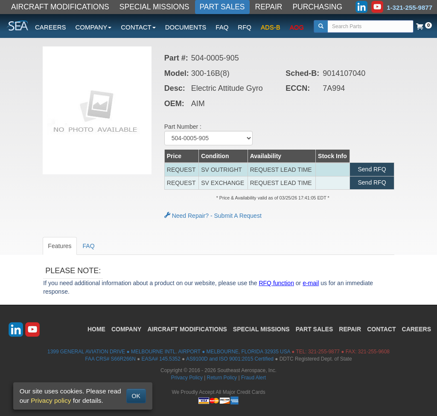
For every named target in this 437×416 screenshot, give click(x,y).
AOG (297, 27)
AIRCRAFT (187, 329)
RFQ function (276, 283)
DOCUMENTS (186, 27)
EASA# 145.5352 (161, 359)
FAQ (222, 27)
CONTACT (381, 329)
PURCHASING (317, 7)
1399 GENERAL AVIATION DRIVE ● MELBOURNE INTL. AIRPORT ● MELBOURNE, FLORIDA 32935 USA (168, 352)
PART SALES (222, 7)
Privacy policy (51, 400)
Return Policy (222, 378)
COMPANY (126, 329)
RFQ (244, 27)
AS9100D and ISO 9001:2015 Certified (230, 359)
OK (136, 396)
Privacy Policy (187, 378)
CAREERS (50, 27)
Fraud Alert (253, 378)
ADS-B (270, 27)
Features (59, 246)
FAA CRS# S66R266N (110, 359)
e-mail (311, 283)
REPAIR (269, 7)
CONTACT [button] (138, 27)
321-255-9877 (324, 352)
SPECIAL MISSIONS (154, 7)
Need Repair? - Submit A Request (213, 215)
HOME (96, 329)
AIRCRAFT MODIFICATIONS (60, 7)
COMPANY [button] (94, 27)
